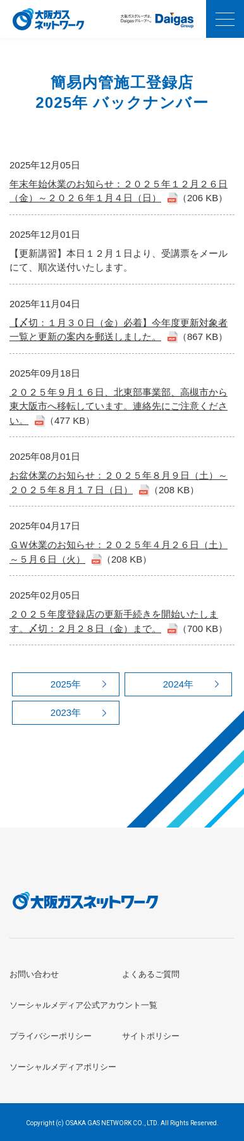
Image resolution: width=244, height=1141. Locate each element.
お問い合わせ (34, 974)
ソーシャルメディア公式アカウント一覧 (83, 1005)
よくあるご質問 (151, 974)
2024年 (178, 684)
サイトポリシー (151, 1036)
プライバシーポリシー (50, 1036)
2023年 (66, 712)
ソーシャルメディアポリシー (62, 1067)
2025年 (66, 684)
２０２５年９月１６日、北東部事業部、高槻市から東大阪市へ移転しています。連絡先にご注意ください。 (118, 406)
